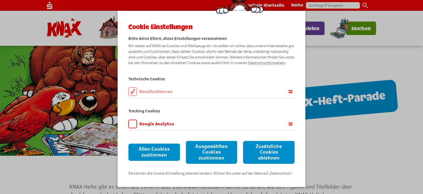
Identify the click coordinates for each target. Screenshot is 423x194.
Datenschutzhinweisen (266, 63)
